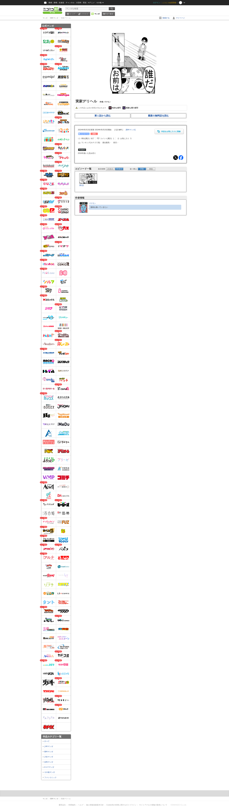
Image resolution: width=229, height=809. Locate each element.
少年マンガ (48, 746)
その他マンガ (49, 772)
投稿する (166, 18)
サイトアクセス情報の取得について (153, 805)
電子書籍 (109, 14)
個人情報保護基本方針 (95, 805)
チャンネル (70, 2)
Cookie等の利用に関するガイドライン (121, 805)
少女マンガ (48, 757)
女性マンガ (48, 762)
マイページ (180, 18)
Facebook (181, 157)
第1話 (81, 185)
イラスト (84, 14)
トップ (72, 14)
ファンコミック (50, 777)
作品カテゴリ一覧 (52, 736)
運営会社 (62, 805)
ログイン (156, 2)
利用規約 (72, 805)
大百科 (78, 2)
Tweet (175, 157)
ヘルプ (80, 805)
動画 (50, 2)
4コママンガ (49, 767)
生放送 (61, 2)
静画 (55, 2)
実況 (84, 2)
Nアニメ (91, 2)
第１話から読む (102, 115)
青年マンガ (48, 752)
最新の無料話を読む (158, 115)
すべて (47, 741)
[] (131, 130)
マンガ (97, 14)
